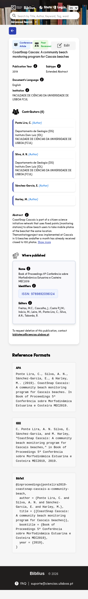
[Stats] (45, 7)
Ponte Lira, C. (23, 122)
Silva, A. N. (21, 154)
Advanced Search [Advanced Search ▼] (24, 22)
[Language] (73, 8)
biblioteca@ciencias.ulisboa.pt (30, 334)
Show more (44, 242)
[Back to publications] (12, 31)
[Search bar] (47, 16)
